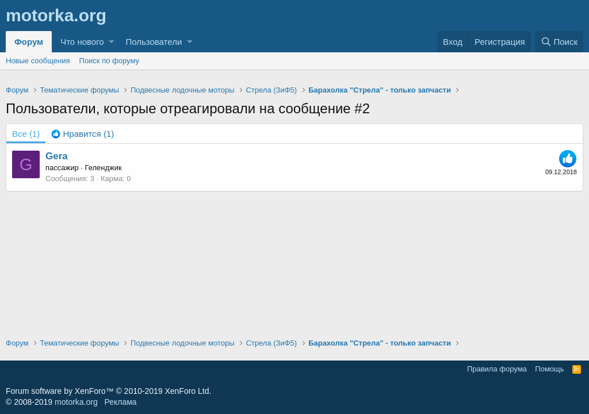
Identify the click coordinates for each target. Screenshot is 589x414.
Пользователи (153, 42)
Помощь (549, 369)
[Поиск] (559, 41)
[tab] (82, 133)
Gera (56, 156)
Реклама (120, 402)
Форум (28, 42)
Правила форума (497, 369)
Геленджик (103, 167)
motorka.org (76, 402)
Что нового (82, 42)
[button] (111, 41)
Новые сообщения (38, 60)
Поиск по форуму (109, 60)
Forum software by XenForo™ (108, 391)
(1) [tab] (26, 134)
